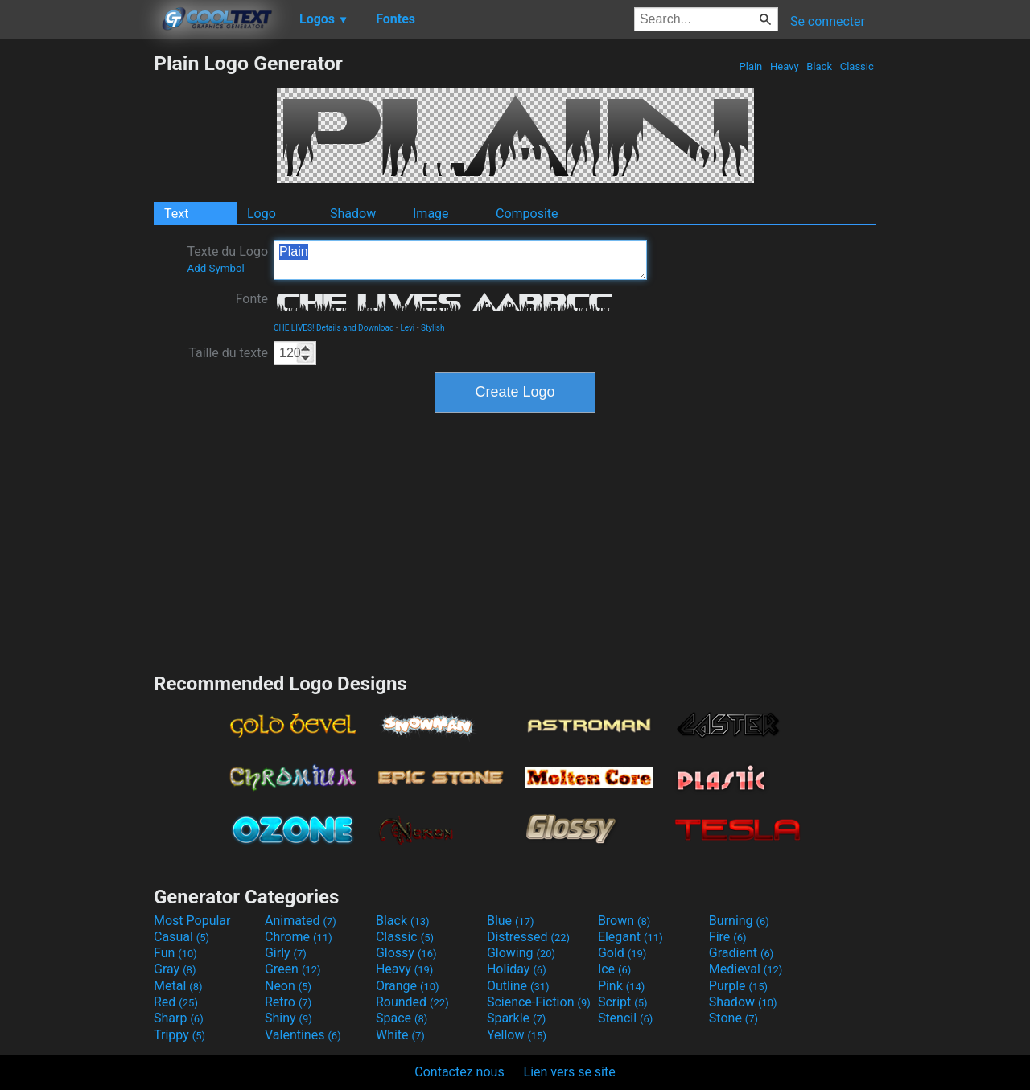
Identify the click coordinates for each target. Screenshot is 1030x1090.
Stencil (625, 1018)
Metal (178, 985)
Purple (738, 985)
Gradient (741, 952)
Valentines (303, 1035)
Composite (527, 213)
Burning (739, 920)
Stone (733, 1018)
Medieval (746, 969)
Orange (407, 985)
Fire (728, 936)
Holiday (516, 969)
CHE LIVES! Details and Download (334, 327)
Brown (624, 920)
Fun (175, 952)
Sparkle (516, 1018)
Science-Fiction (539, 1002)
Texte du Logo (227, 259)
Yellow (516, 1035)
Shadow (353, 213)
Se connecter (827, 21)
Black (819, 66)
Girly (286, 952)
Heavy (784, 66)
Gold (622, 952)
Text (176, 213)
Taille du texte (228, 352)
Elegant (630, 936)
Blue (510, 920)
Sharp (179, 1018)
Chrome (298, 936)
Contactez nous (459, 1072)
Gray (175, 969)
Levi (407, 327)
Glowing (521, 952)
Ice (614, 969)
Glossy (406, 952)
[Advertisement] (76, 292)
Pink (621, 985)
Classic (856, 66)
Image (431, 213)
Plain (750, 66)
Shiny (288, 1018)
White (400, 1035)
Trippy (179, 1035)
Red (176, 1002)
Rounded (412, 1002)
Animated (300, 920)
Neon (288, 985)
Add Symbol (215, 268)
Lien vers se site (570, 1072)
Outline (518, 985)
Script (623, 1002)
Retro (288, 1002)
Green (293, 969)
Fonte (252, 298)
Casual (181, 936)
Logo (261, 213)
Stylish (432, 327)
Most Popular (192, 920)
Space (401, 1018)
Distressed (528, 936)
